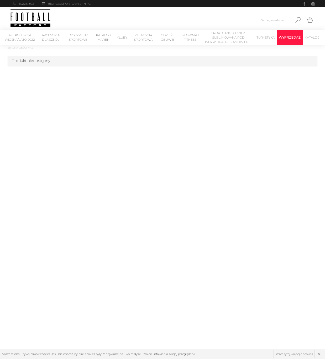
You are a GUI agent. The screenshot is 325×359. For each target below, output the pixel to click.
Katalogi (312, 37)
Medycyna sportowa (143, 37)
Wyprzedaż (290, 37)
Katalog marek (103, 37)
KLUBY (122, 37)
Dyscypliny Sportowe (78, 37)
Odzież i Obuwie (167, 37)
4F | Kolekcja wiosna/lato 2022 (20, 37)
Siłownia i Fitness (190, 37)
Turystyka (265, 37)
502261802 (26, 4)
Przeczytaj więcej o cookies (294, 354)
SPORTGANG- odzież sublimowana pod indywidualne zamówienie (228, 37)
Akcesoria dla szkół (51, 37)
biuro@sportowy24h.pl (69, 4)
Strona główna (20, 47)
